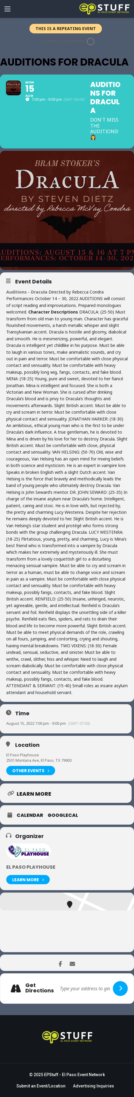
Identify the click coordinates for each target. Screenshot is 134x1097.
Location (27, 745)
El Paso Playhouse (22, 755)
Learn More (28, 879)
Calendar (30, 815)
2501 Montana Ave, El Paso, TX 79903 (39, 760)
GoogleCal (63, 815)
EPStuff (51, 1074)
